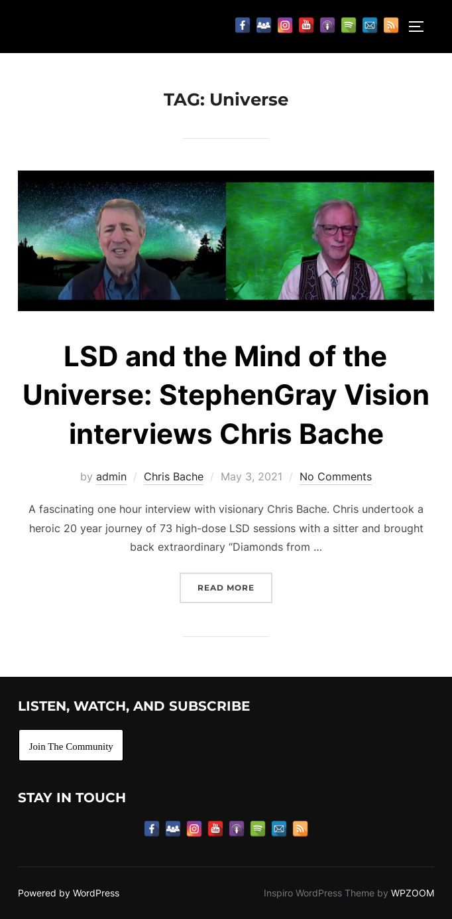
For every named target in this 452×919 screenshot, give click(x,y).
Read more (235, 586)
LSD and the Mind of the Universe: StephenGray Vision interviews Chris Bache (226, 395)
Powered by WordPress (68, 892)
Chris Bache (173, 476)
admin (111, 476)
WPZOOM (412, 892)
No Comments (336, 476)
